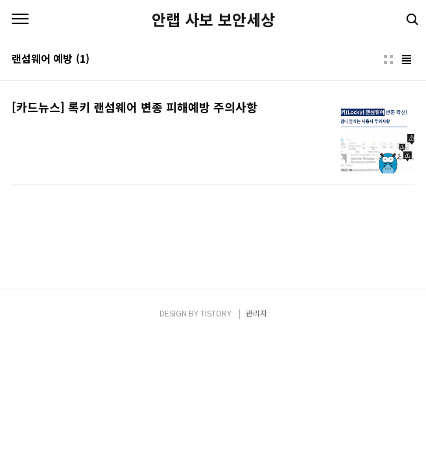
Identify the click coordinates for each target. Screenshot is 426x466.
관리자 (256, 312)
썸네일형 (388, 59)
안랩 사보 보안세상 (213, 19)
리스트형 (406, 59)
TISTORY (215, 312)
